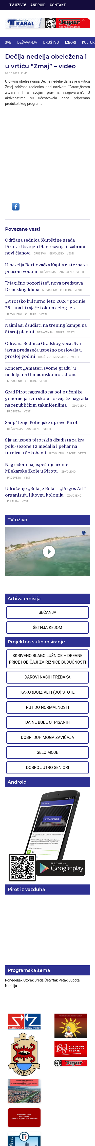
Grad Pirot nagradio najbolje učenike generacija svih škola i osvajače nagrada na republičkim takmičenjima (46, 398)
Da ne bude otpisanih (47, 722)
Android (38, 5)
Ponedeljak (14, 980)
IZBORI (70, 42)
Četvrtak (52, 980)
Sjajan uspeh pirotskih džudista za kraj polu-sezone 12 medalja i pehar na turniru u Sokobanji (45, 446)
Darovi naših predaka (48, 677)
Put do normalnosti (47, 707)
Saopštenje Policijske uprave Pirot (41, 422)
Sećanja (47, 612)
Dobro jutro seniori (47, 767)
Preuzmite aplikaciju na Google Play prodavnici (47, 835)
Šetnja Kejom (47, 627)
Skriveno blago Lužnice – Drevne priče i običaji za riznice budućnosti (47, 659)
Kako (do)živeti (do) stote (48, 692)
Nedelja (11, 986)
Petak (63, 980)
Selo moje (47, 752)
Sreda (39, 980)
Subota (74, 980)
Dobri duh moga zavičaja (47, 737)
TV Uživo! (17, 5)
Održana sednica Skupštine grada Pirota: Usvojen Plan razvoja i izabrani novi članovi (45, 246)
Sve (8, 42)
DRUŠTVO (51, 42)
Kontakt (58, 5)
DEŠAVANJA (27, 42)
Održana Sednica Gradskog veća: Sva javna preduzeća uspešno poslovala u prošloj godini (43, 350)
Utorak (28, 980)
